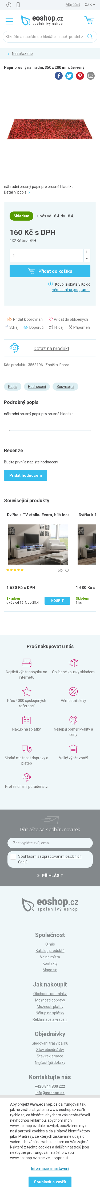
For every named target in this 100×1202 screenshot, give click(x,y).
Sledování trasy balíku (50, 1043)
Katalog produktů (50, 950)
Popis (12, 386)
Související (65, 386)
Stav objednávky (50, 1050)
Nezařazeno (22, 53)
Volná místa (50, 957)
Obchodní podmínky (50, 994)
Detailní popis (17, 192)
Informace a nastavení (50, 1168)
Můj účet (73, 4)
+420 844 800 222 (50, 1086)
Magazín (50, 970)
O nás (50, 944)
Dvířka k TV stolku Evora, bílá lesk (38, 514)
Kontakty (50, 963)
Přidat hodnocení (25, 475)
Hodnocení (37, 386)
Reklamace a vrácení (50, 1019)
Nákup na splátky (50, 1013)
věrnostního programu (71, 290)
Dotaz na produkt (51, 348)
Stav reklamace (50, 1056)
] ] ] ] (90, 4)
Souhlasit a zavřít (50, 1182)
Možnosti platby (50, 1006)
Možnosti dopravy (50, 1000)
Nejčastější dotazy (50, 1062)
